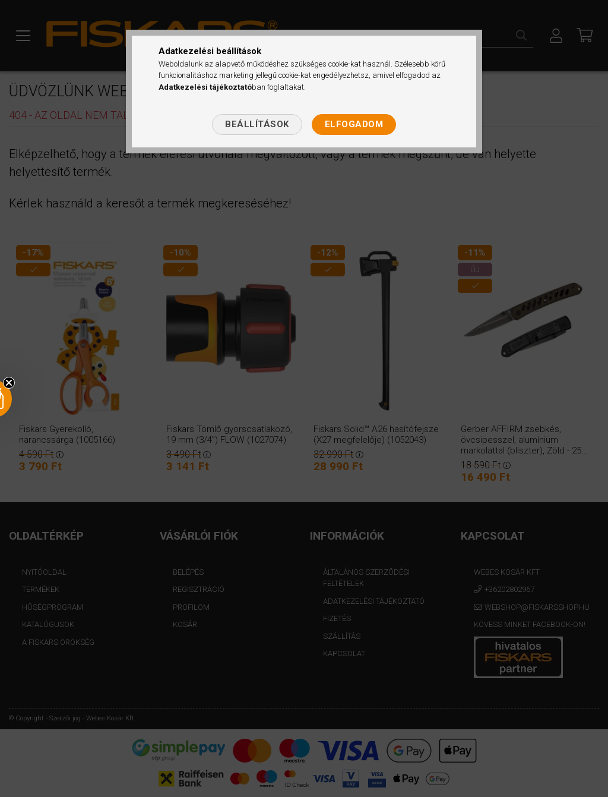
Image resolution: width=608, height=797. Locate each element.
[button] (31, 399)
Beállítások (257, 124)
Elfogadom (354, 124)
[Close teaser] (9, 383)
